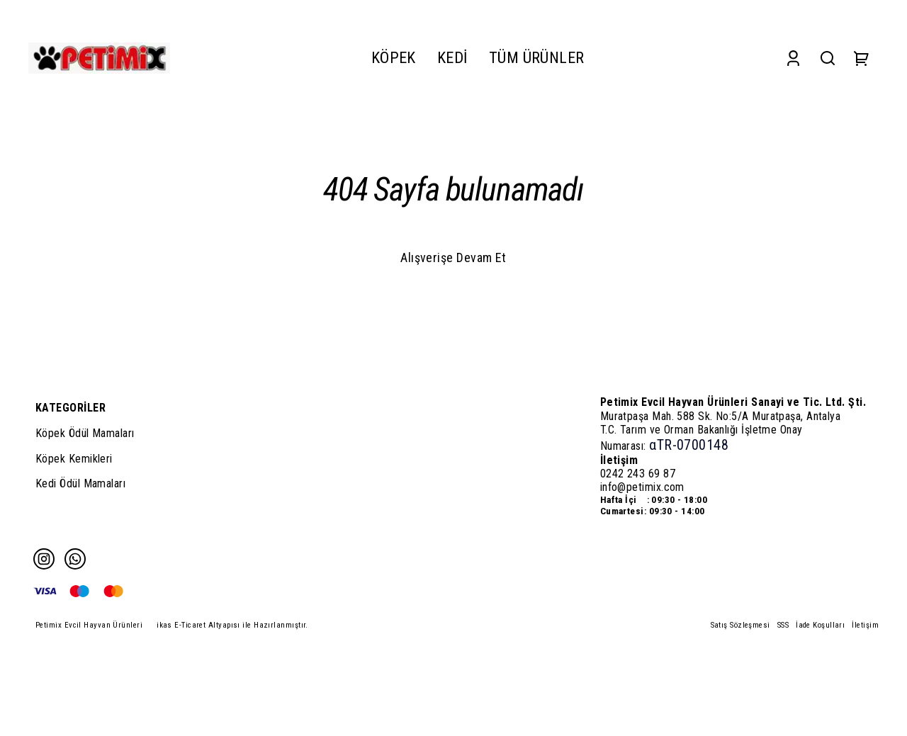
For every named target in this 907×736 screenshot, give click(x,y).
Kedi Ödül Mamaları (80, 483)
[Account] (793, 58)
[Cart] (862, 58)
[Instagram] (44, 559)
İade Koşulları (820, 625)
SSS (783, 625)
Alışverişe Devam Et (453, 257)
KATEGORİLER (70, 407)
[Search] (828, 58)
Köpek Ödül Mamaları (85, 433)
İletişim (865, 625)
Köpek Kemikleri (74, 458)
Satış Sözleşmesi (740, 625)
